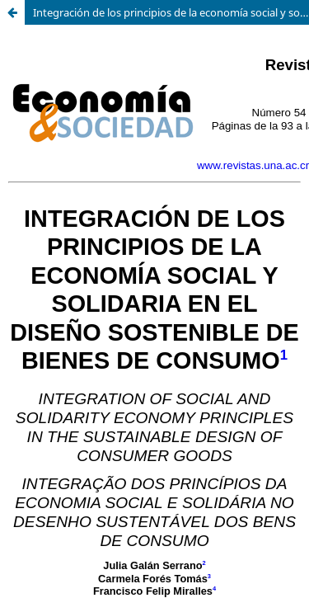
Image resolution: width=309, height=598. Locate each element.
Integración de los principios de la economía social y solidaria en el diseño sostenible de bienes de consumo (171, 12)
